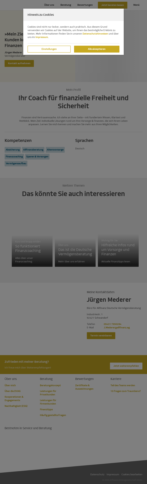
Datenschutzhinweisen (95, 33)
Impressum (41, 37)
